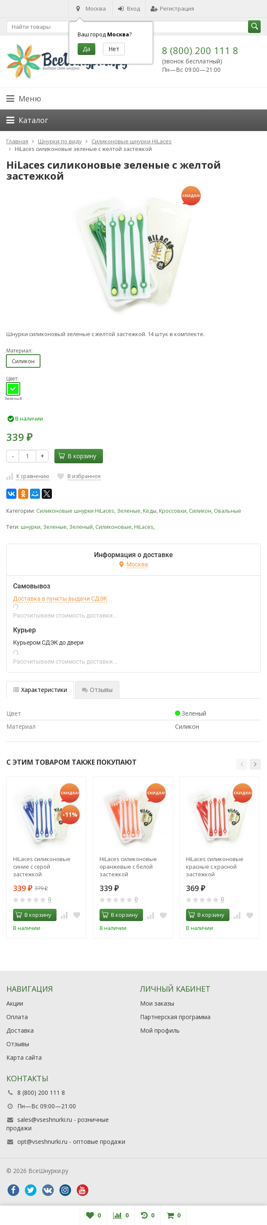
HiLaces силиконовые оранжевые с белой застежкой (128, 866)
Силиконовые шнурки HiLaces (75, 510)
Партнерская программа (175, 1017)
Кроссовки (172, 510)
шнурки (30, 526)
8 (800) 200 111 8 (200, 50)
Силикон (23, 361)
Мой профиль (160, 1030)
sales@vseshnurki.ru (44, 1120)
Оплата (17, 1017)
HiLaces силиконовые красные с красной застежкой (214, 866)
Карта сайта (24, 1057)
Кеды (149, 510)
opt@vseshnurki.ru (42, 1142)
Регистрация (172, 8)
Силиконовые (113, 526)
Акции (14, 1003)
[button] (241, 764)
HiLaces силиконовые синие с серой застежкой (41, 866)
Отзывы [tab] (97, 690)
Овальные (227, 510)
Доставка (20, 1030)
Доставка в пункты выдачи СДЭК (60, 598)
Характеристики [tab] (40, 690)
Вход (129, 8)
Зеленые (128, 510)
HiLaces (144, 526)
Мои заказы (157, 1003)
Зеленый (81, 526)
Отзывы (17, 1044)
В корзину (77, 456)
